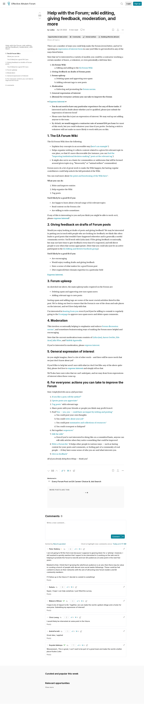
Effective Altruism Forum (21, 4)
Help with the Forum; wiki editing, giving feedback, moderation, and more (19, 47)
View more (49, 690)
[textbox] (85, 527)
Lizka (52, 30)
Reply (49, 580)
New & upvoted (59, 544)
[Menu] (4, 3)
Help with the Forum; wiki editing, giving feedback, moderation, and (81, 18)
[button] (63, 470)
